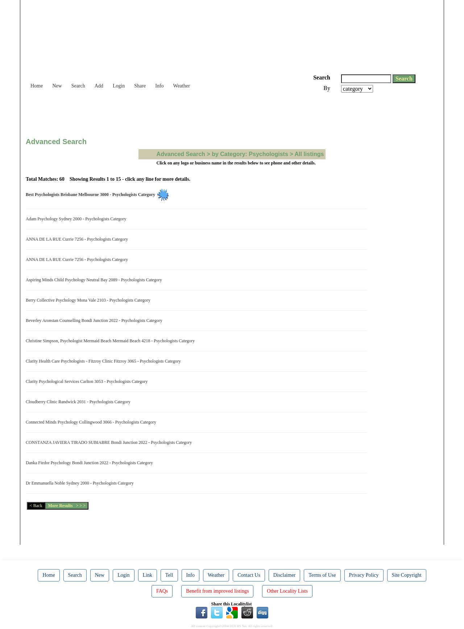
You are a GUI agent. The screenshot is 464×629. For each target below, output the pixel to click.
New (57, 86)
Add (99, 86)
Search (78, 86)
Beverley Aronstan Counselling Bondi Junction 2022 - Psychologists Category (95, 320)
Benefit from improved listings (217, 591)
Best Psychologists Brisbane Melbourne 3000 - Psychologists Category (91, 194)
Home (36, 86)
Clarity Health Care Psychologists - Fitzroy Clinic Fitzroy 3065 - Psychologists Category (104, 361)
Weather (181, 86)
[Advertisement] (158, 112)
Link (147, 575)
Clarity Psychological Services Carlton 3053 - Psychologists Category (88, 381)
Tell (169, 575)
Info (159, 86)
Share (140, 86)
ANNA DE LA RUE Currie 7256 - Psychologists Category (78, 239)
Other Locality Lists (287, 591)
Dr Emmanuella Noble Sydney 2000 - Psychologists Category (81, 483)
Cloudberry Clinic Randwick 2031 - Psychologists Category (79, 401)
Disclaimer (284, 575)
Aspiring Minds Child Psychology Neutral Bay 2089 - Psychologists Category (95, 279)
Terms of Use (322, 575)
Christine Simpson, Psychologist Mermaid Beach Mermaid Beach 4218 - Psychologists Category (111, 340)
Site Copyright (407, 575)
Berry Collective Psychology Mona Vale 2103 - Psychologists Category (89, 300)
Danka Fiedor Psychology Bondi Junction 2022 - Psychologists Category (90, 462)
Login (119, 86)
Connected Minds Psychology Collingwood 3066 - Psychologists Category (92, 422)
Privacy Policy (364, 575)
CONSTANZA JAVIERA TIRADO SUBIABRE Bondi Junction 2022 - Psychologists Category (110, 442)
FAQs (162, 591)
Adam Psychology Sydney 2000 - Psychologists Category (77, 218)
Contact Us (248, 575)
